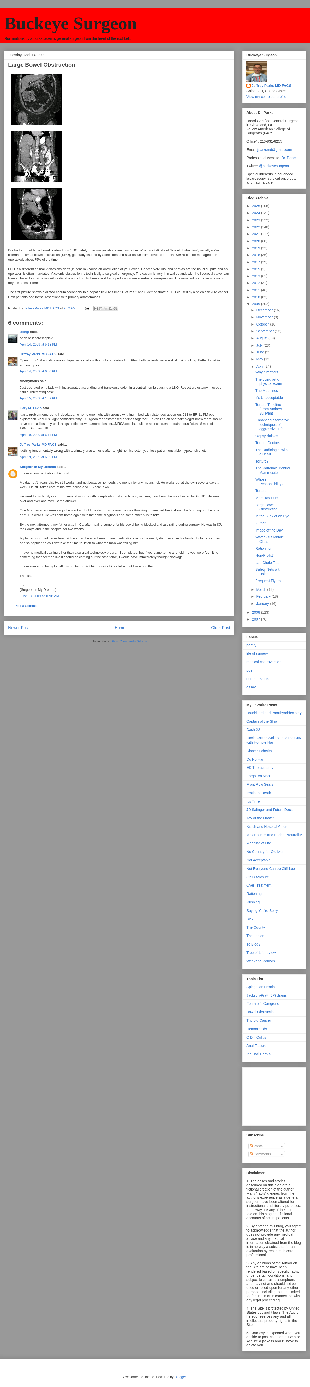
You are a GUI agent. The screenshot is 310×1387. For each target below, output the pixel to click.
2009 (256, 304)
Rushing (253, 902)
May (260, 359)
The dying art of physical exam (268, 381)
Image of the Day (269, 530)
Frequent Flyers (268, 581)
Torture (261, 491)
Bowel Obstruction (261, 1012)
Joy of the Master (260, 818)
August (262, 338)
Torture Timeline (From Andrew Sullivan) (268, 408)
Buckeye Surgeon (70, 23)
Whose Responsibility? (269, 481)
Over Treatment (258, 885)
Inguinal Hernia (258, 1054)
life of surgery (257, 653)
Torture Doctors (267, 443)
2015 (256, 269)
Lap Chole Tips (267, 562)
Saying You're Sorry (262, 911)
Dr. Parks (288, 158)
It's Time (253, 801)
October (263, 324)
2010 (256, 297)
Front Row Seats (259, 784)
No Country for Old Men (265, 852)
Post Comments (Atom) (129, 641)
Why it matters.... (268, 372)
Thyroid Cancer (258, 1020)
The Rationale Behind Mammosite (272, 470)
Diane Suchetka (259, 751)
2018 (256, 255)
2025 (256, 206)
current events (257, 679)
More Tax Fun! (266, 498)
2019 (256, 248)
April (260, 366)
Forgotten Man (258, 776)
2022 (256, 227)
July (260, 345)
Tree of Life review (261, 953)
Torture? (261, 461)
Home (120, 628)
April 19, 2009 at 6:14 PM (38, 435)
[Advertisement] (272, 1095)
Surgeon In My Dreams (38, 467)
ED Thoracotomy (259, 767)
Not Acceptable (258, 860)
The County (255, 927)
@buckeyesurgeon (273, 166)
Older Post (220, 628)
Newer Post (18, 628)
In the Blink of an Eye (272, 516)
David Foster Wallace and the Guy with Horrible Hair (273, 740)
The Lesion (255, 936)
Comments (260, 1154)
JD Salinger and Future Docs (269, 810)
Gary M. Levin (31, 408)
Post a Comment (27, 606)
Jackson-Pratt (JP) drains (266, 995)
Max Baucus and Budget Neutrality (274, 835)
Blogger (180, 1377)
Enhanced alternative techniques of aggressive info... (272, 424)
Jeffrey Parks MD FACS (38, 354)
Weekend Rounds (260, 961)
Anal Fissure (256, 1046)
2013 (256, 276)
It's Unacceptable (269, 398)
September (265, 331)
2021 (256, 234)
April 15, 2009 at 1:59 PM (38, 398)
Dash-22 (253, 729)
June (260, 352)
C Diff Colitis (256, 1037)
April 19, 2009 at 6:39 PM (38, 457)
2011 (256, 290)
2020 (256, 241)
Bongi (24, 332)
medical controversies (263, 662)
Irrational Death (258, 793)
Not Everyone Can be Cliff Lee (270, 869)
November (265, 317)
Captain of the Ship (261, 721)
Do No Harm (256, 759)
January (263, 604)
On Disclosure (257, 877)
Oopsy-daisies (266, 436)
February (264, 596)
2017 (256, 262)
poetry (251, 645)
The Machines (266, 391)
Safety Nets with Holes (268, 571)
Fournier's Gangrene (262, 1003)
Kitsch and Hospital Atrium (267, 826)
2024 (256, 213)
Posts (256, 1146)
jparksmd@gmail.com (274, 149)
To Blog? (253, 944)
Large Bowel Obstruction (266, 507)
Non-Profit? (264, 555)
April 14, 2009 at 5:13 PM (38, 344)
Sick (249, 919)
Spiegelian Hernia (260, 987)
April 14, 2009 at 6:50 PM (38, 371)
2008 (256, 612)
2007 (256, 619)
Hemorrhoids (256, 1029)
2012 (256, 283)
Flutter (260, 523)
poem (250, 670)
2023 (256, 220)
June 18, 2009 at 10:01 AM (39, 596)
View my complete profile (266, 97)
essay (251, 687)
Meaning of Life (258, 843)
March (261, 589)
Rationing (263, 548)
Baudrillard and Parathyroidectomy (274, 713)
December (265, 310)
